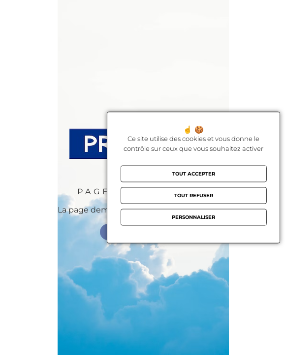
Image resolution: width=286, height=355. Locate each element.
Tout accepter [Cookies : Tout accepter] (193, 174)
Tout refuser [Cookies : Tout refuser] (193, 195)
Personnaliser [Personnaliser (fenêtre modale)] (193, 217)
